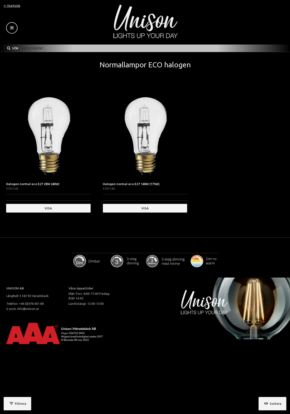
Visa (48, 208)
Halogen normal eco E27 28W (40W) (32, 184)
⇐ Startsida (12, 5)
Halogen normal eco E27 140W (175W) (131, 184)
